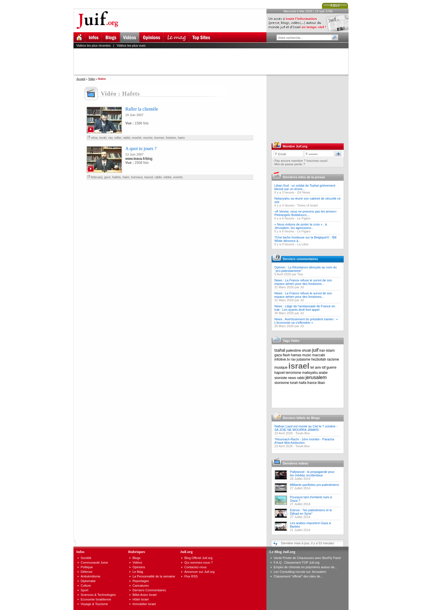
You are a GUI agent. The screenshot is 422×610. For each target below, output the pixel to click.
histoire (171, 137)
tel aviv (315, 367)
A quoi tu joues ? (140, 148)
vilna (94, 137)
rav (110, 137)
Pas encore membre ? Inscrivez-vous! (301, 160)
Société (86, 558)
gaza (278, 355)
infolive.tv (282, 359)
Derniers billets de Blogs (301, 418)
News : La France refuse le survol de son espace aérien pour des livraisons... (303, 282)
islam (330, 350)
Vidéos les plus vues (131, 45)
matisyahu (310, 373)
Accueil (80, 78)
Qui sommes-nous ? (198, 562)
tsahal (280, 350)
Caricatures (141, 585)
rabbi (126, 137)
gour (107, 177)
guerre (331, 367)
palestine (293, 350)
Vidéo (91, 78)
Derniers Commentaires (149, 590)
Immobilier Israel (144, 604)
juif (315, 350)
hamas (296, 355)
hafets (116, 177)
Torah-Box (302, 433)
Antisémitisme (90, 576)
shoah (306, 350)
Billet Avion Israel (145, 594)
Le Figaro (303, 218)
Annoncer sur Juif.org (199, 571)
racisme (333, 359)
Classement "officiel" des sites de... (298, 576)
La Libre (303, 244)
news (292, 378)
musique (281, 367)
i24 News (303, 192)
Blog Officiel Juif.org (198, 558)
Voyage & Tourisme (94, 604)
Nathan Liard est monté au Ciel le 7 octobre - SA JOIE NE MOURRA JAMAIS (306, 428)
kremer (159, 137)
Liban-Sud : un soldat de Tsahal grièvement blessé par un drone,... (305, 187)
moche (148, 137)
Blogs (137, 558)
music (306, 355)
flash (286, 355)
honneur (137, 177)
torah (103, 137)
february (97, 177)
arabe (323, 373)
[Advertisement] (213, 61)
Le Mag (138, 571)
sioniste (281, 378)
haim (181, 137)
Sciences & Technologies (98, 594)
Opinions (139, 567)
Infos (80, 552)
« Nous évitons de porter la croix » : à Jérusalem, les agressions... (301, 226)
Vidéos (137, 562)
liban (321, 383)
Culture (86, 585)
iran (322, 350)
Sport (84, 590)
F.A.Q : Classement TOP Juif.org (296, 562)
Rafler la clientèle (141, 109)
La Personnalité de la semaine (154, 576)
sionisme (282, 382)
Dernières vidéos (296, 463)
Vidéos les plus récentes (93, 45)
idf (324, 367)
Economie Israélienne (96, 599)
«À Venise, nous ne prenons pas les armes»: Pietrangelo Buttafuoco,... (306, 213)
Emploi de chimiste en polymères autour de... (305, 567)
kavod (148, 177)
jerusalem (316, 377)
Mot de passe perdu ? (290, 164)
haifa (302, 383)
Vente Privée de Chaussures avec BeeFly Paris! (307, 558)
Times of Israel (307, 205)
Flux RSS (191, 576)
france (312, 383)
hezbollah (318, 359)
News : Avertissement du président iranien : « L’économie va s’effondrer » (306, 320)
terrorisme (293, 373)
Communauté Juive (94, 562)
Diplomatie (88, 581)
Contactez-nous (195, 567)
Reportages (141, 581)
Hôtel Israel (141, 599)
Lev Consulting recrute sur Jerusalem (300, 571)
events (178, 177)
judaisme (304, 359)
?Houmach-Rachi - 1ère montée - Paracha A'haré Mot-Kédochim (304, 440)
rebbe (167, 177)
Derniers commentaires (300, 259)
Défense (86, 571)
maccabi (318, 355)
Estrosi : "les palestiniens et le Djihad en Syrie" (311, 511)
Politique (87, 567)
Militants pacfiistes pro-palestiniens (314, 484)
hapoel (280, 373)
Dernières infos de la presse (304, 177)
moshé (136, 137)
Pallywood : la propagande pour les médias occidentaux (312, 473)
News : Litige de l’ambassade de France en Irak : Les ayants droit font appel (305, 307)
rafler (117, 137)
